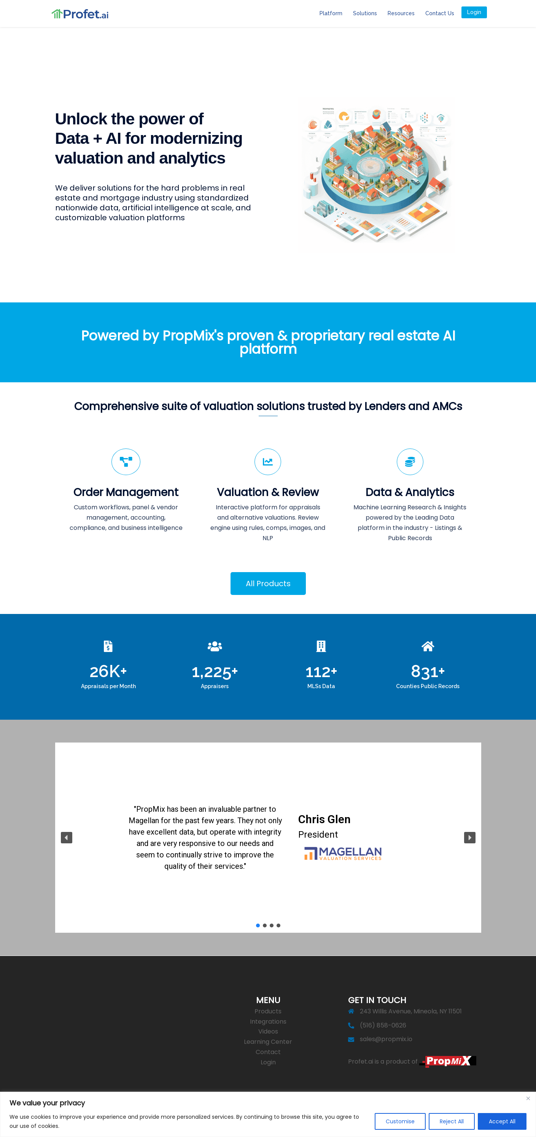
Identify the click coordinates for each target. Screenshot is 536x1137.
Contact (268, 1052)
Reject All (452, 1121)
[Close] (528, 1098)
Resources (401, 13)
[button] (66, 837)
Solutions (365, 13)
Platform (331, 13)
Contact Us (439, 13)
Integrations (268, 1021)
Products (268, 1011)
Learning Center (268, 1041)
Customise (400, 1121)
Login (474, 12)
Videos (268, 1031)
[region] (268, 1114)
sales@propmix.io (386, 1039)
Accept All (502, 1121)
